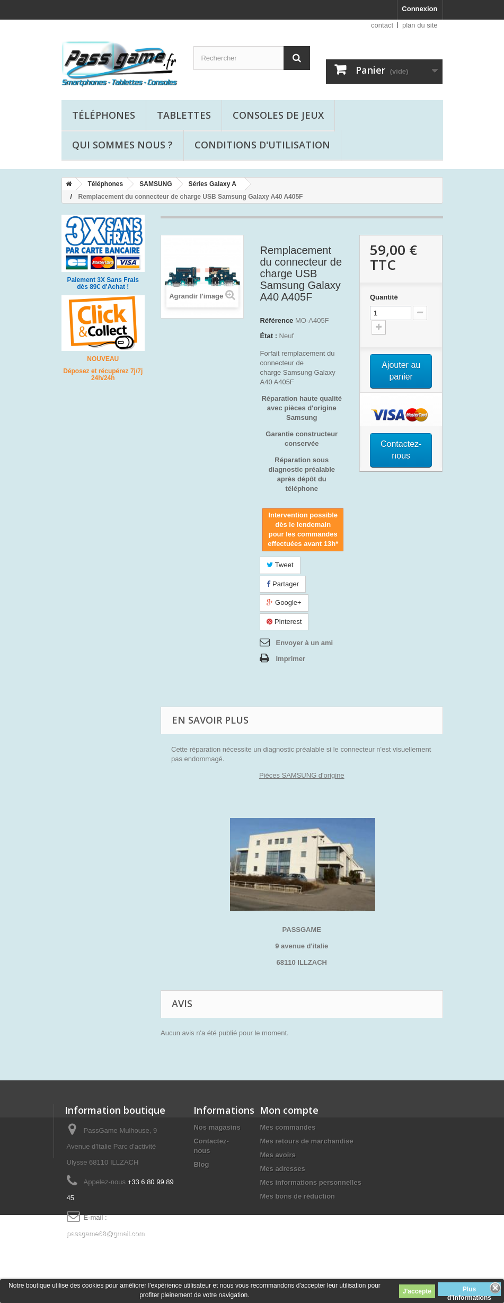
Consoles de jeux (278, 115)
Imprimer (290, 659)
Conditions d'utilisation (262, 144)
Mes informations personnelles (310, 1182)
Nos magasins (216, 1127)
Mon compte (289, 1110)
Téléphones (103, 115)
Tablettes (184, 115)
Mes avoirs (277, 1155)
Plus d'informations (469, 1291)
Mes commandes (287, 1127)
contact (382, 25)
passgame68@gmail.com (106, 1233)
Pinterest (284, 622)
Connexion (419, 9)
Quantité (384, 297)
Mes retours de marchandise (306, 1141)
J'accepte (417, 1291)
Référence (276, 320)
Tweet (280, 565)
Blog (201, 1164)
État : (268, 336)
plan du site (420, 25)
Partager (282, 584)
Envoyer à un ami (304, 643)
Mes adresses (282, 1169)
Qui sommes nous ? (122, 144)
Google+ (284, 602)
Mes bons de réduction (297, 1196)
